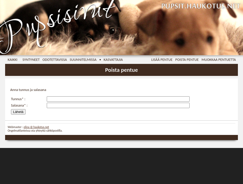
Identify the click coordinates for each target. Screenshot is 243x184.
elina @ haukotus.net (36, 127)
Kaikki (12, 59)
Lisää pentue (161, 59)
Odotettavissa (54, 59)
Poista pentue (187, 59)
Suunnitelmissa (83, 59)
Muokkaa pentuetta (219, 59)
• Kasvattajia (111, 59)
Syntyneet (31, 59)
